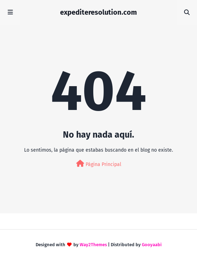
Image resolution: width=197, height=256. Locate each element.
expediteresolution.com (98, 12)
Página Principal (98, 163)
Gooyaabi (152, 244)
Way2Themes (93, 244)
